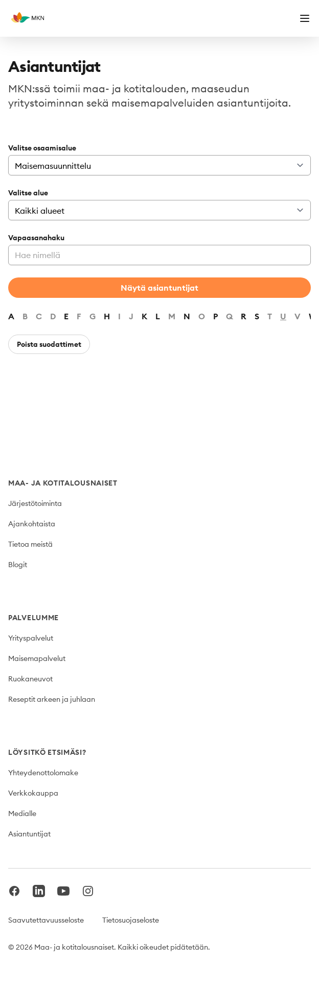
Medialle (22, 813)
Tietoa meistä (30, 544)
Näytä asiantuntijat (159, 288)
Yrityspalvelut (30, 638)
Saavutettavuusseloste (46, 920)
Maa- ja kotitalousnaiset (63, 483)
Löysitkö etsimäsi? (47, 752)
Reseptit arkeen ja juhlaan (51, 699)
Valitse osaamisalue (42, 147)
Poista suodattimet (49, 344)
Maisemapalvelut (36, 658)
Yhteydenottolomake (43, 772)
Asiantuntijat (29, 833)
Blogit (17, 564)
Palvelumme (33, 617)
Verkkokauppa (33, 793)
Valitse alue (28, 192)
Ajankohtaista (31, 523)
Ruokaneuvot (30, 678)
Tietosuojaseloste (130, 920)
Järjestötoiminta (35, 503)
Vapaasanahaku (36, 237)
